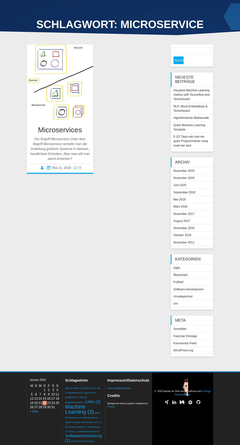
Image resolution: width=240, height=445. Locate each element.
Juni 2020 (180, 177)
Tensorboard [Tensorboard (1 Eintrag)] (87, 433)
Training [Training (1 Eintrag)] (70, 438)
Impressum (112, 380)
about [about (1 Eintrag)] (69, 380)
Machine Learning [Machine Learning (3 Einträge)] (79, 401)
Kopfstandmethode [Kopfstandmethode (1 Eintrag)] (74, 395)
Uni (176, 295)
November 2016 (184, 220)
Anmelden (180, 321)
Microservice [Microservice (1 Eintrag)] (75, 410)
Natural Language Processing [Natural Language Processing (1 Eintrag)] (79, 414)
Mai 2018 (180, 191)
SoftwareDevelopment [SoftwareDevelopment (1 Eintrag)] (89, 424)
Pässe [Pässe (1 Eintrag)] (72, 424)
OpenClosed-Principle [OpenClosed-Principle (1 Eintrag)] (76, 419)
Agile (177, 260)
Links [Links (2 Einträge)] (93, 394)
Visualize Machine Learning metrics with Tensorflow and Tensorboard (192, 87)
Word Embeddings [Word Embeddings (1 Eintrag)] (85, 438)
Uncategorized (183, 288)
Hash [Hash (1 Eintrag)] (83, 390)
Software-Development (189, 281)
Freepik (111, 399)
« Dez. (34, 403)
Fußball (178, 274)
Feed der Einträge (185, 328)
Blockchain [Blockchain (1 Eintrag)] (89, 380)
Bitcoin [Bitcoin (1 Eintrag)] (78, 380)
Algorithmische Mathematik (191, 110)
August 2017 (182, 213)
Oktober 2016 (182, 227)
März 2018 (180, 198)
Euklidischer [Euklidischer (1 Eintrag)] (71, 390)
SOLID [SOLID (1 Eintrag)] (75, 433)
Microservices (60, 130)
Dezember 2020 (184, 163)
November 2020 (184, 170)
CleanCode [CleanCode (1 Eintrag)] (90, 385)
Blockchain (181, 267)
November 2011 (184, 234)
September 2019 (184, 184)
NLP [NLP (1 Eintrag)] (98, 414)
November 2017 (184, 206)
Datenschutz (125, 380)
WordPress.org (183, 342)
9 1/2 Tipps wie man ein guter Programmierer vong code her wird (191, 133)
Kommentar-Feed (185, 335)
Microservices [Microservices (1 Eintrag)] (90, 410)
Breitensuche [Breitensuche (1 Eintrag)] (75, 385)
